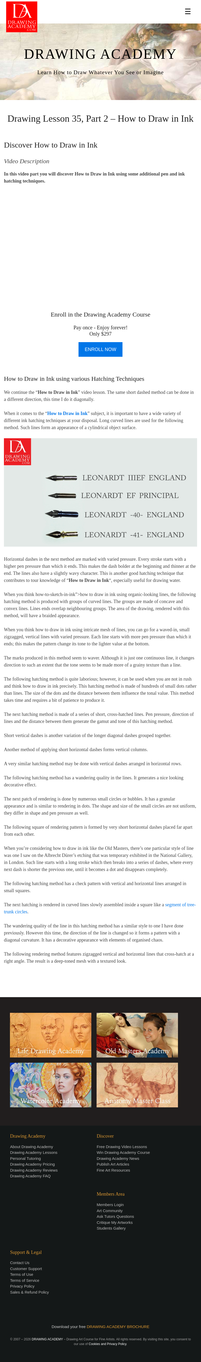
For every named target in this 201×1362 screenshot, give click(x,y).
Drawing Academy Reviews (34, 1170)
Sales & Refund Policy (29, 1292)
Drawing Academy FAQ (30, 1176)
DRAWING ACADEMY (100, 54)
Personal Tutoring (25, 1158)
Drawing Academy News (118, 1158)
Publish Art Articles (113, 1164)
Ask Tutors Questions (115, 1216)
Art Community (109, 1210)
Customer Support (26, 1268)
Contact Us (19, 1262)
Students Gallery (111, 1228)
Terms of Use (21, 1274)
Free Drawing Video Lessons (122, 1146)
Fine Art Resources (113, 1170)
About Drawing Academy (31, 1146)
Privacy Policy (22, 1286)
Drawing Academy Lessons (33, 1152)
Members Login (110, 1204)
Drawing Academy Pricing (32, 1164)
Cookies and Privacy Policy (107, 1344)
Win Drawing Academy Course (123, 1152)
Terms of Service (24, 1280)
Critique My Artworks (115, 1222)
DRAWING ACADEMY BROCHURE (118, 1326)
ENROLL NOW (100, 349)
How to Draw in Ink (67, 413)
